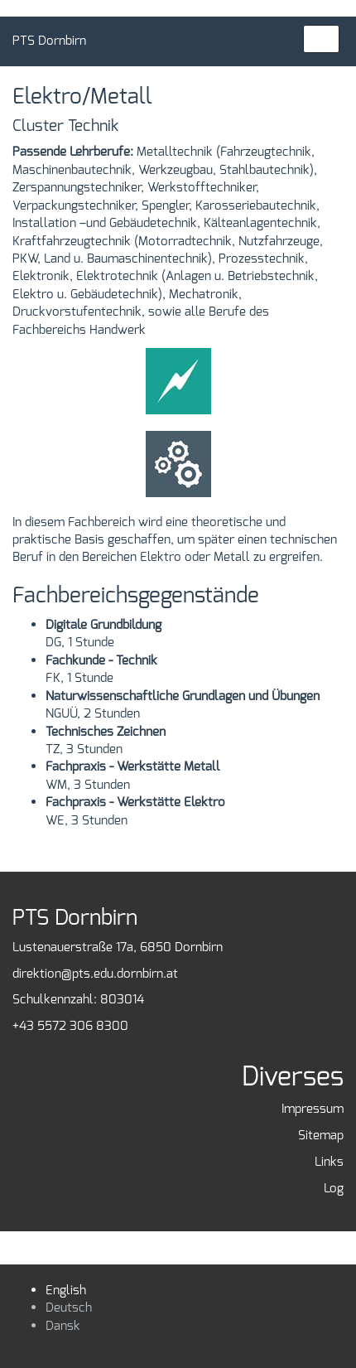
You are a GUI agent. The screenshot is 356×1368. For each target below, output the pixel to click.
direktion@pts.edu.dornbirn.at (95, 973)
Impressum (312, 1108)
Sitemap (321, 1135)
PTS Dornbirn (49, 40)
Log (334, 1188)
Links (329, 1161)
